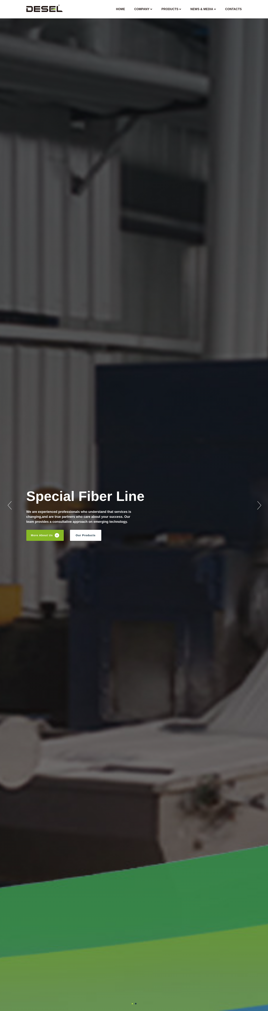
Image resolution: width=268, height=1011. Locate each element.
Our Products (86, 535)
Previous (9, 505)
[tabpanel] (134, 505)
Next (258, 505)
